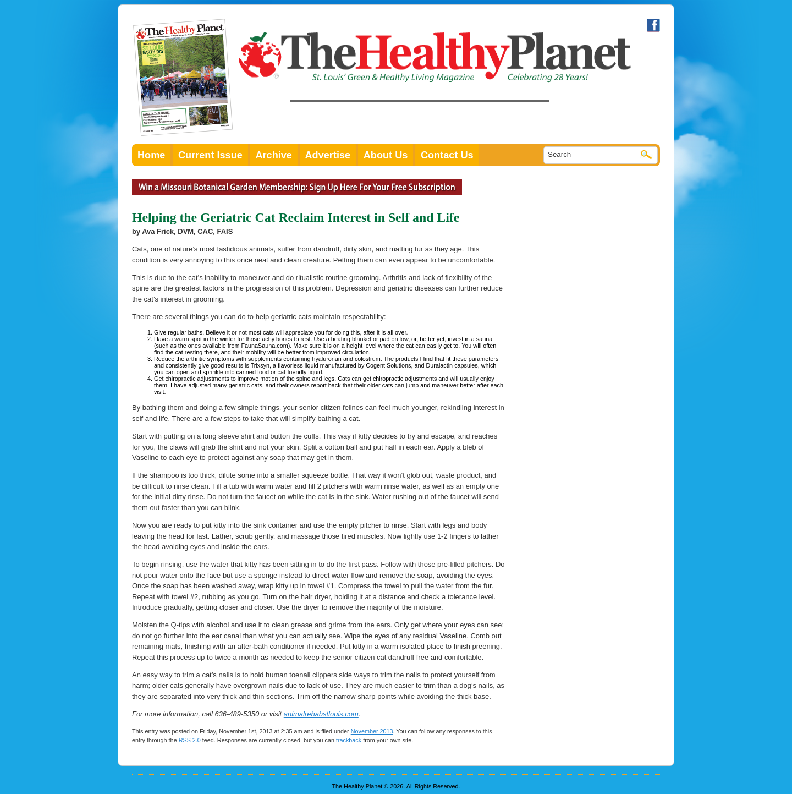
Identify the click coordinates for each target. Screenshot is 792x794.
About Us (386, 155)
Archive (273, 155)
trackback (348, 740)
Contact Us (447, 155)
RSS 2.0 (190, 740)
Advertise (328, 155)
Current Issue (210, 155)
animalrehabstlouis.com (321, 714)
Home (151, 155)
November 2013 (372, 731)
